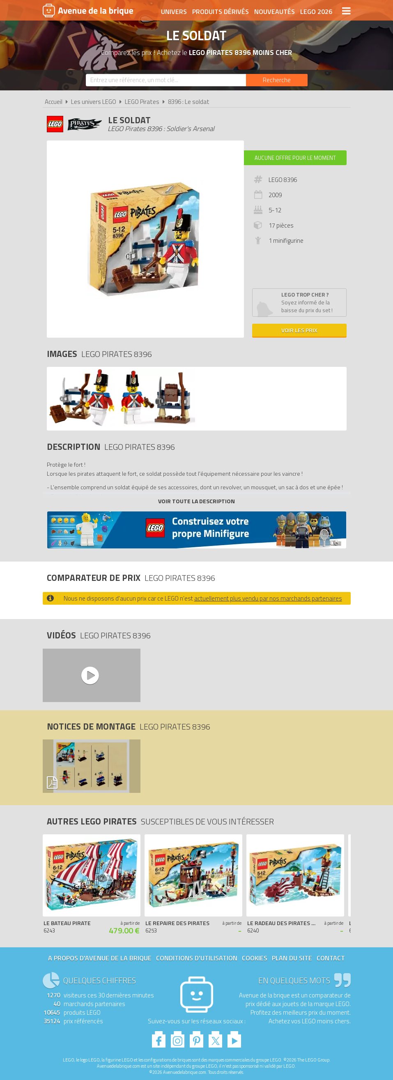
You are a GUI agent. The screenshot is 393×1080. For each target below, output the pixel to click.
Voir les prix (299, 330)
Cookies (254, 958)
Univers (174, 11)
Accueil (53, 101)
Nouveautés (274, 11)
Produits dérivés (220, 11)
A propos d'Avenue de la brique (100, 958)
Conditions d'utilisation (196, 958)
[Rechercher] (277, 80)
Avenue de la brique (88, 10)
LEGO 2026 (316, 11)
